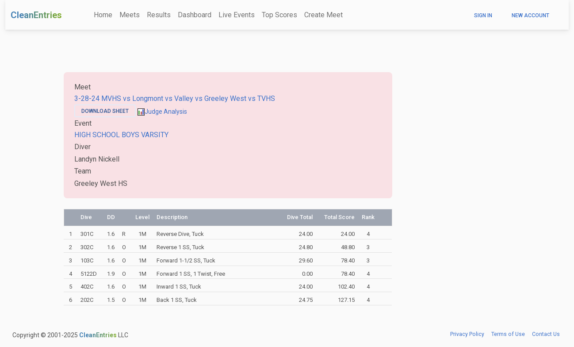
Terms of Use (508, 334)
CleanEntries (36, 15)
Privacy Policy (467, 334)
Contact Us (546, 334)
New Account (530, 15)
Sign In (483, 15)
